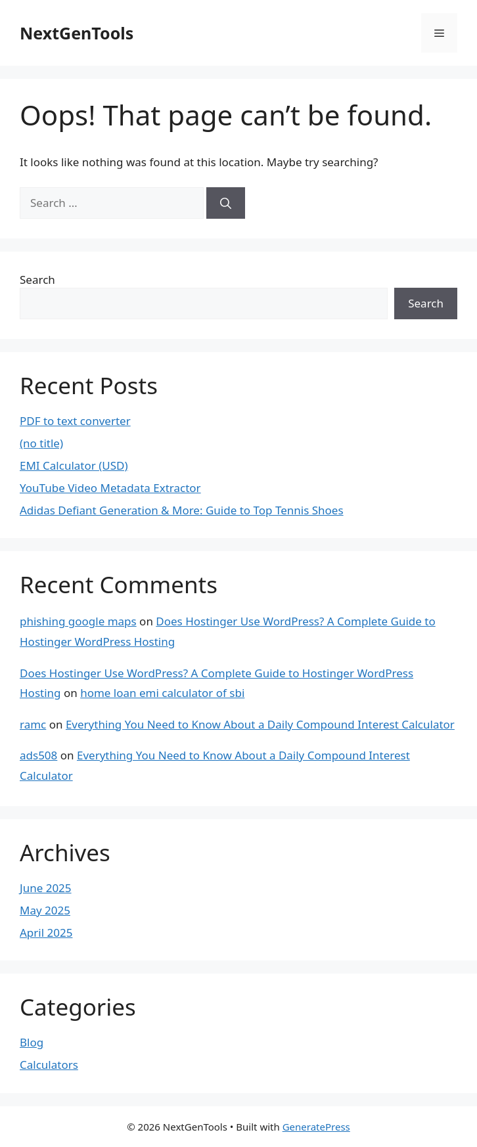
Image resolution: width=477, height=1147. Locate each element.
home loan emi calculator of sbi (162, 692)
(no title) (41, 443)
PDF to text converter (75, 420)
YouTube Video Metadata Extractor (110, 487)
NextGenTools (76, 33)
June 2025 (46, 887)
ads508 (38, 755)
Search (37, 279)
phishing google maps (78, 621)
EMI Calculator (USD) (74, 465)
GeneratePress (316, 1126)
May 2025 (45, 910)
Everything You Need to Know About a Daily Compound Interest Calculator (260, 724)
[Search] (225, 203)
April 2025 (46, 932)
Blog (31, 1042)
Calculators (49, 1064)
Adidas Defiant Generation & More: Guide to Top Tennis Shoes (182, 510)
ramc (33, 724)
